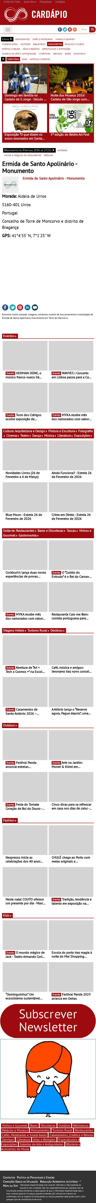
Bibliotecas (81, 1125)
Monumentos (40, 1130)
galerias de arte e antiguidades (19, 53)
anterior (62, 150)
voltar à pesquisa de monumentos (22, 155)
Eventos (10, 336)
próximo (48, 155)
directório (13, 59)
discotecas (79, 53)
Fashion (10, 820)
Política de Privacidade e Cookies (35, 1177)
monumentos (55, 44)
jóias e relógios (31, 49)
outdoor (25, 44)
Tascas (72, 531)
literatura (44, 53)
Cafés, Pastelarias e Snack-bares (24, 1135)
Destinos (57, 630)
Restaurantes (26, 531)
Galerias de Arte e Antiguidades (41, 1144)
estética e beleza (11, 49)
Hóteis (21, 630)
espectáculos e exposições (56, 49)
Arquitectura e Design (31, 431)
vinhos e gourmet (65, 39)
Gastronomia (29, 535)
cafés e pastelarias (42, 39)
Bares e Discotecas (52, 531)
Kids (7, 915)
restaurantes (22, 39)
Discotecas (48, 1125)
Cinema (12, 435)
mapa (24, 59)
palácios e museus (74, 44)
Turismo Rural (38, 630)
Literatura (65, 435)
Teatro (25, 435)
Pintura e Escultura (62, 431)
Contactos (9, 1177)
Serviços (8, 1139)
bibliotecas (39, 44)
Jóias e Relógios (44, 1139)
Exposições (83, 435)
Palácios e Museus (15, 1130)
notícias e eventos (40, 59)
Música (50, 435)
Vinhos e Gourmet (14, 1125)
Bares (34, 1125)
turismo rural (10, 44)
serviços (57, 53)
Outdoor (10, 725)
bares (68, 53)
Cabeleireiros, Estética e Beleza (71, 1135)
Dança (37, 435)
